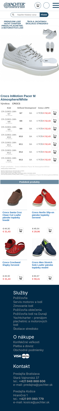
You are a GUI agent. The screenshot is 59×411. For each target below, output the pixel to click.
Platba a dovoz (23, 346)
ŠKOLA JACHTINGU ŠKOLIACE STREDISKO (37, 21)
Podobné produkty (29, 182)
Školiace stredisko (25, 328)
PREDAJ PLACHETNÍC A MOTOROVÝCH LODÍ (12, 26)
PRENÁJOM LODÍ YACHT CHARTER (12, 21)
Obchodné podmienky (28, 350)
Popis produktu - (25, 167)
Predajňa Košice (24, 391)
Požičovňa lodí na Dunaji (30, 314)
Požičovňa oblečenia (27, 310)
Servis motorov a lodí (27, 302)
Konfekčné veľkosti (26, 342)
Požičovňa (20, 298)
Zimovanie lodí (23, 306)
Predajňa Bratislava (26, 373)
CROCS (16, 103)
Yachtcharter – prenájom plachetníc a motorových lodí (30, 321)
